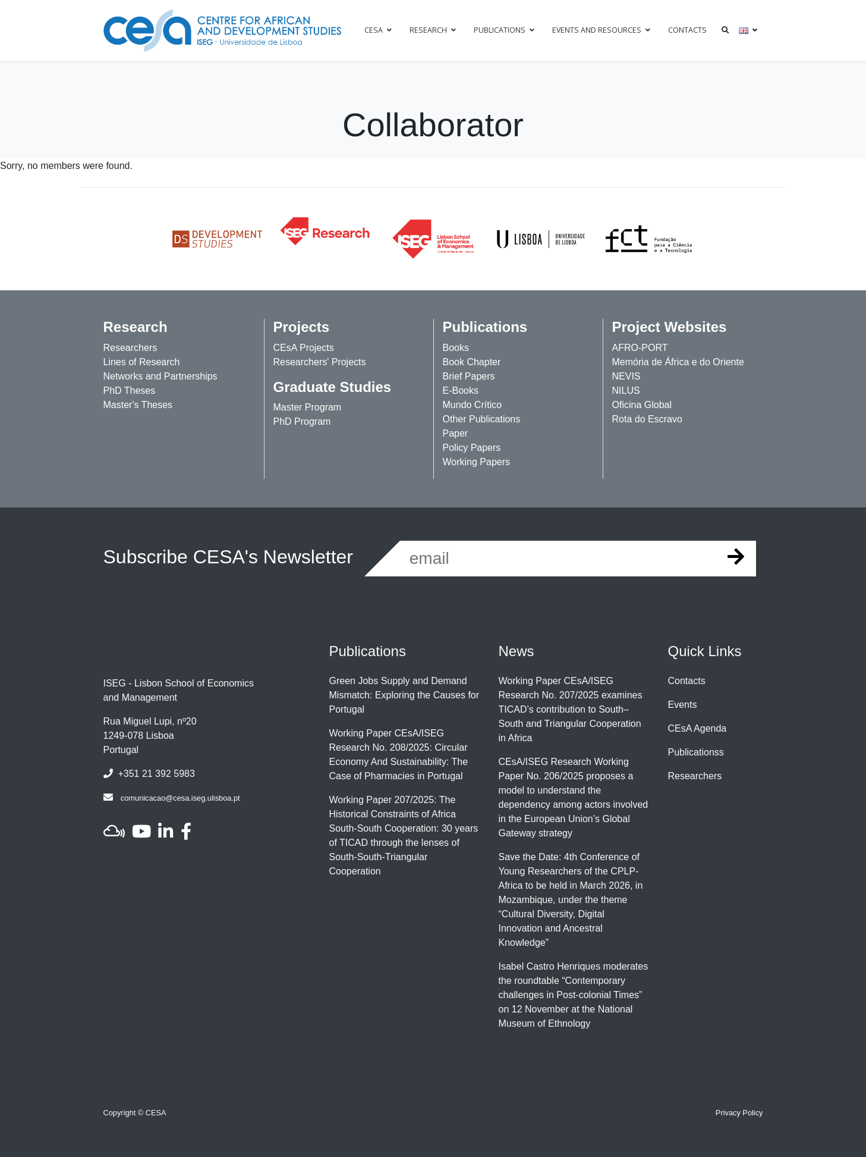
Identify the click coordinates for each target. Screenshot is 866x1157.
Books (456, 348)
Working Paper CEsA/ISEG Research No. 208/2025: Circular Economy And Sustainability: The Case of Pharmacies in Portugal (398, 754)
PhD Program (302, 421)
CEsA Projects (303, 348)
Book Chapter (472, 362)
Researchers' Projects (319, 362)
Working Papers (477, 462)
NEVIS (626, 376)
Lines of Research (141, 362)
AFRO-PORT (640, 348)
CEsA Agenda (697, 728)
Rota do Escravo (647, 419)
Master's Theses (138, 405)
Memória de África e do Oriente (678, 362)
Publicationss (696, 752)
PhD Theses (129, 390)
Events (682, 705)
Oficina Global (642, 405)
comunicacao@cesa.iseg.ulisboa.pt (180, 798)
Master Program (307, 407)
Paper (455, 433)
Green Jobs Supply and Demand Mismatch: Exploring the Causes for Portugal (404, 695)
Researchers (130, 348)
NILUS (626, 390)
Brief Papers (469, 376)
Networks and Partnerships (160, 376)
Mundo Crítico (472, 405)
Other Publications (482, 419)
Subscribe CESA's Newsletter (228, 556)
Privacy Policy (739, 1112)
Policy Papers (472, 448)
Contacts (687, 681)
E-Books (460, 390)
